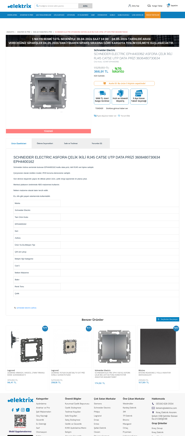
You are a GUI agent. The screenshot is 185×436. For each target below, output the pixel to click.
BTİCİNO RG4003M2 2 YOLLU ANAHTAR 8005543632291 (155, 374)
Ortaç (125, 428)
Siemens (98, 403)
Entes (96, 424)
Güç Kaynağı (59, 15)
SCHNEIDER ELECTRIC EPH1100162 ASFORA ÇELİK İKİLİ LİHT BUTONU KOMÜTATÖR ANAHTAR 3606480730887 (112, 375)
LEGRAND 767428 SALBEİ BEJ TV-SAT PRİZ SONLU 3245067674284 (68, 374)
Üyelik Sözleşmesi (73, 407)
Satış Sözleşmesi (72, 420)
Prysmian (127, 432)
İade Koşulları (71, 415)
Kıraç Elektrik (157, 432)
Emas (96, 420)
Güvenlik (71, 15)
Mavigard (127, 424)
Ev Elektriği (83, 15)
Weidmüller (128, 403)
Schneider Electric (103, 370)
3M (124, 411)
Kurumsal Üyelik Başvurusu (77, 403)
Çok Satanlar (137, 15)
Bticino (142, 370)
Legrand (11, 370)
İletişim (68, 432)
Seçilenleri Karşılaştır (168, 319)
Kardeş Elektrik (129, 407)
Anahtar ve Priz (26, 15)
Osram (97, 432)
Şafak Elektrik (100, 428)
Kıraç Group (157, 428)
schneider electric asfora (26, 308)
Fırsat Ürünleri (152, 15)
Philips (97, 411)
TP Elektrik (127, 415)
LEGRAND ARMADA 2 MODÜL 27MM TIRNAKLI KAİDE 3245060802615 (26, 374)
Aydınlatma (12, 15)
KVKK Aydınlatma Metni (75, 428)
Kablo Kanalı (123, 15)
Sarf (93, 15)
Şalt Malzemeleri (43, 15)
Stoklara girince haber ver (117, 108)
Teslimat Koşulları (73, 411)
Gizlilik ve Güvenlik (73, 424)
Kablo (112, 15)
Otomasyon (102, 15)
